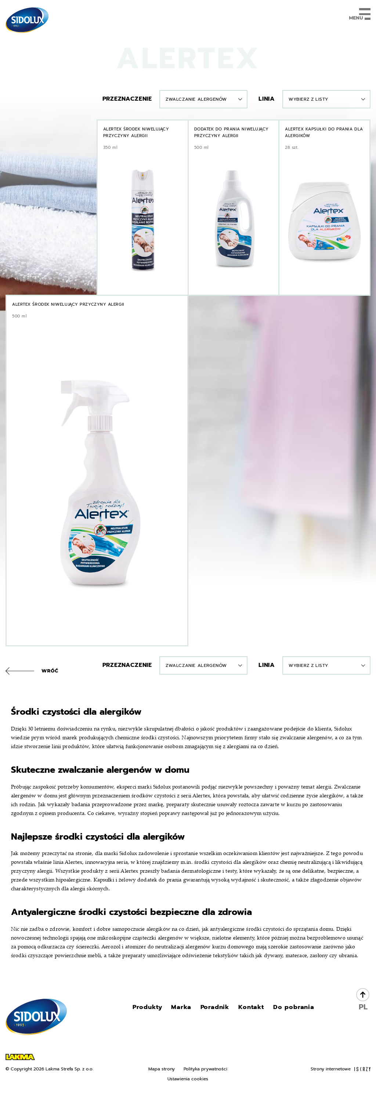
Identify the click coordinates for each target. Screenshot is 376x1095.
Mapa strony (161, 1068)
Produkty (150, 1006)
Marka (183, 1006)
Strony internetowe (340, 1068)
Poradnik (215, 1006)
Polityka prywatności (205, 1068)
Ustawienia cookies (187, 1079)
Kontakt (251, 1006)
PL (363, 1007)
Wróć (49, 671)
